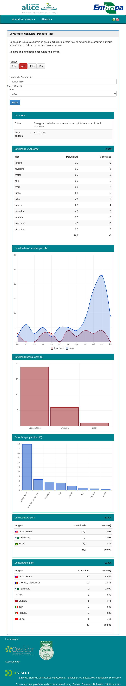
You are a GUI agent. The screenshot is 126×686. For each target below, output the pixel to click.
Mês (32, 66)
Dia (41, 66)
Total (14, 66)
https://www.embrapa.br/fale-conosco (102, 671)
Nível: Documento (23, 19)
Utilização (46, 19)
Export (108, 149)
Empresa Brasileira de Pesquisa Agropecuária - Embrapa (48, 671)
